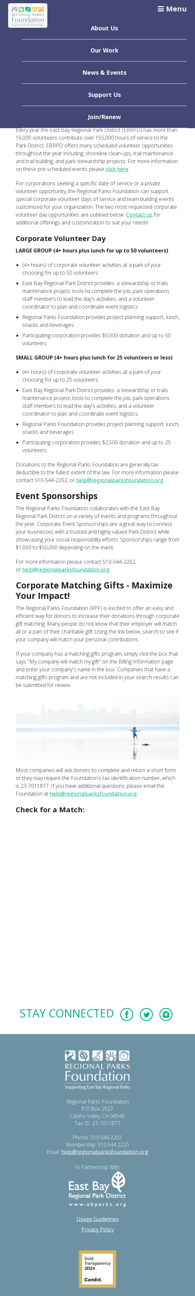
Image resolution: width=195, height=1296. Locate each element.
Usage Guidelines (97, 1219)
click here (117, 169)
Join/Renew (104, 117)
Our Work (104, 50)
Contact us (140, 214)
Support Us (104, 95)
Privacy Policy (97, 1229)
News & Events (104, 72)
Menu (172, 8)
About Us (104, 28)
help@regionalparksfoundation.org (119, 480)
